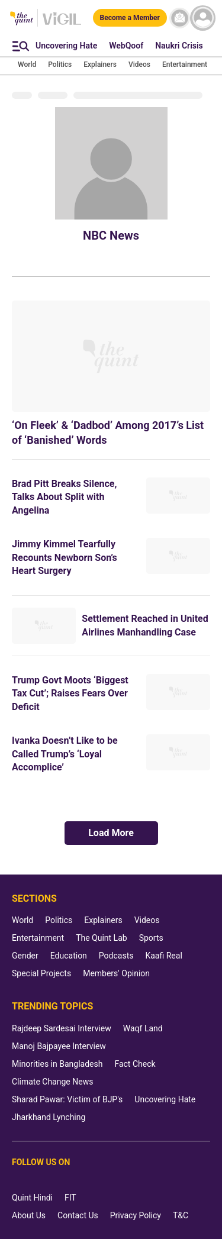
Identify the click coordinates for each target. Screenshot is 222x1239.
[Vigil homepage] (62, 24)
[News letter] (179, 18)
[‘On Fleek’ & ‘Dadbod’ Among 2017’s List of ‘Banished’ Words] (111, 356)
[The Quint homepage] (21, 19)
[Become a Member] (130, 17)
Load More (111, 832)
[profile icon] (202, 18)
